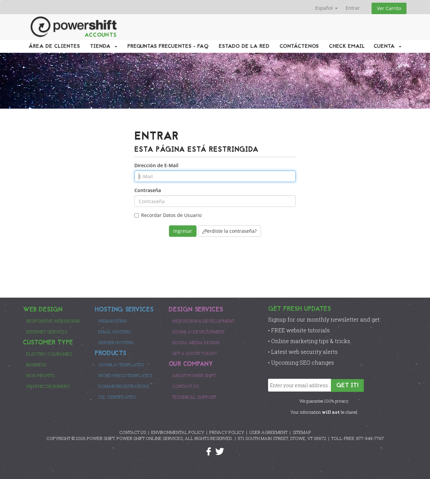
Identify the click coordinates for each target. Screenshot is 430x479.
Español (326, 8)
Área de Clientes (54, 46)
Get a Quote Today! (194, 353)
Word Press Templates (125, 375)
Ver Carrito (389, 8)
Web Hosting (112, 321)
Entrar (353, 8)
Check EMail (347, 46)
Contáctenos (299, 46)
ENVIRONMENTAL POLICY (177, 432)
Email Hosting (114, 332)
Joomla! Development (198, 332)
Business (36, 365)
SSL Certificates (117, 397)
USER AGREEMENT (268, 432)
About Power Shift (194, 375)
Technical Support (194, 397)
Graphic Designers (48, 386)
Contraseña (147, 190)
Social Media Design (195, 342)
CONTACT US (132, 432)
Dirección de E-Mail (156, 165)
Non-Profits (40, 375)
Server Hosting (116, 342)
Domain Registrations (123, 386)
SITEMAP (302, 432)
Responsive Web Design (53, 321)
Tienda (103, 46)
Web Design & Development (203, 321)
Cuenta (387, 46)
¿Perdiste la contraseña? (229, 231)
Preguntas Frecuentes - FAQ (168, 46)
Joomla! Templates (121, 365)
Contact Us (185, 386)
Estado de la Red (244, 46)
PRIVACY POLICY (226, 432)
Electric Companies (49, 354)
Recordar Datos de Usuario (168, 215)
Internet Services (46, 332)
